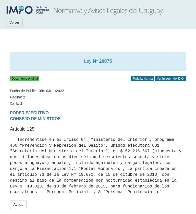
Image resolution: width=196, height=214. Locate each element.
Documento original (24, 78)
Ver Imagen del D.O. (171, 78)
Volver (14, 22)
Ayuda (18, 205)
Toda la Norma (143, 78)
